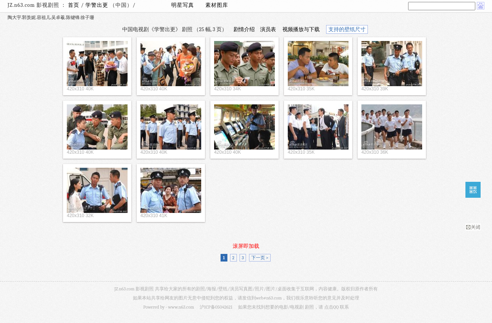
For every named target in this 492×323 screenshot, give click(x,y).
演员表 (268, 29)
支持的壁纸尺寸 (347, 29)
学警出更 (97, 5)
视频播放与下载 (301, 29)
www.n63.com (181, 307)
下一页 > (259, 257)
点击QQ (331, 307)
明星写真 (182, 5)
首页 (73, 5)
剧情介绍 (244, 29)
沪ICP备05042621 (216, 307)
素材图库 (216, 5)
